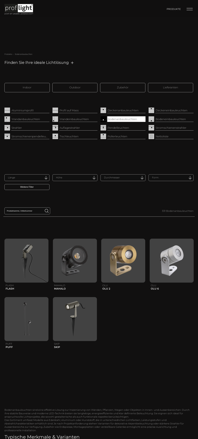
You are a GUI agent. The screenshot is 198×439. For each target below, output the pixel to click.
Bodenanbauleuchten (122, 119)
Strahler (17, 128)
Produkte (174, 9)
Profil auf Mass (69, 111)
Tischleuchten (69, 136)
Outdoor (75, 87)
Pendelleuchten (118, 128)
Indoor (27, 87)
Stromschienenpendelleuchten (30, 136)
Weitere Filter (27, 187)
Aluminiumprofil (23, 111)
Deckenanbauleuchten (123, 111)
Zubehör (123, 87)
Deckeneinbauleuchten (171, 111)
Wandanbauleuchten (26, 119)
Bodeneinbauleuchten (171, 119)
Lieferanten (170, 87)
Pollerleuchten (117, 136)
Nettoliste (162, 136)
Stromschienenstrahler (171, 128)
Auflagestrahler (70, 128)
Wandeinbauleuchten (74, 119)
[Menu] (190, 9)
